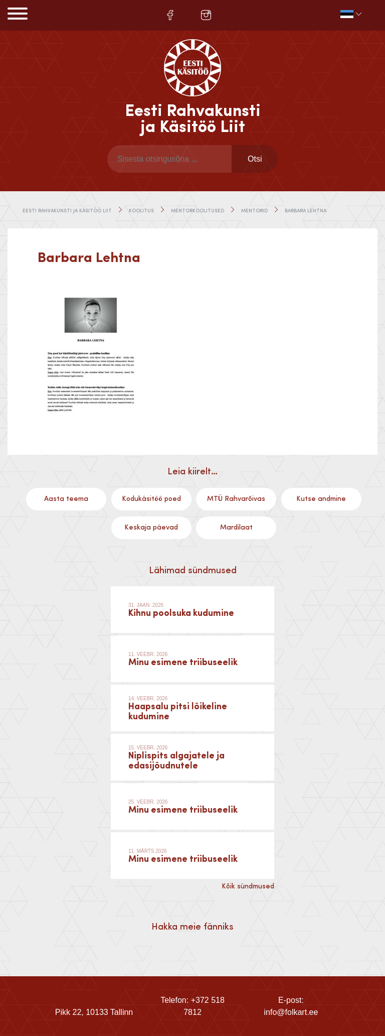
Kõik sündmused (248, 886)
